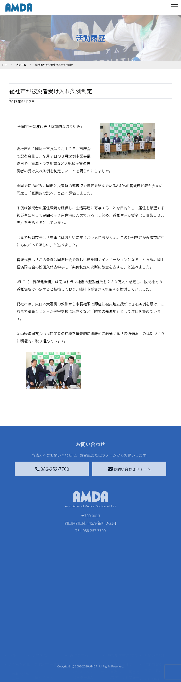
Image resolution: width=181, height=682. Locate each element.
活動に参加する (45, 650)
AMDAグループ (20, 632)
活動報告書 (19, 645)
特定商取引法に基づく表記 (157, 623)
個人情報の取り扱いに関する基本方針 (157, 650)
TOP (12, 611)
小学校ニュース (19, 658)
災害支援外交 (121, 620)
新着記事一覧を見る (49, 623)
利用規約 (151, 635)
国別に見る (44, 633)
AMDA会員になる (86, 620)
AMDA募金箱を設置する (88, 656)
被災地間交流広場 (122, 611)
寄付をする (79, 611)
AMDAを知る (19, 620)
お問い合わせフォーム (129, 469)
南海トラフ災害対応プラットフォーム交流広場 (125, 633)
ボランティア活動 (49, 659)
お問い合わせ (155, 611)
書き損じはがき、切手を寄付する (87, 643)
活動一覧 (21, 65)
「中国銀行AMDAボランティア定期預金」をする (88, 672)
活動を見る (41, 611)
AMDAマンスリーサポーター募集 (88, 630)
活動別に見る (46, 640)
